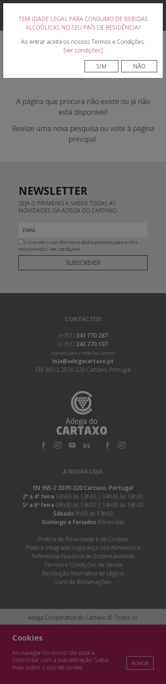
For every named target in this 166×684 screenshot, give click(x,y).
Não (139, 66)
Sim (101, 66)
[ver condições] (83, 50)
